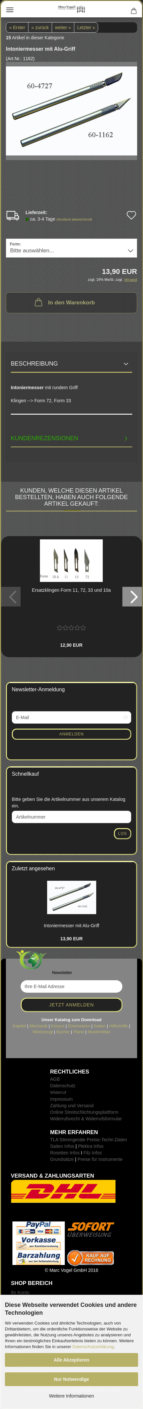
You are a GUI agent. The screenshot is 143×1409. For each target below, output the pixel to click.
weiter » (63, 27)
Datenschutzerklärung (93, 1346)
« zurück (40, 27)
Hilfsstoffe (118, 1025)
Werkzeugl (43, 1031)
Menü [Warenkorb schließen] (9, 9)
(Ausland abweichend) (74, 219)
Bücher (63, 1031)
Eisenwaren (79, 1025)
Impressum (61, 1099)
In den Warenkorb (64, 302)
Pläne (78, 1031)
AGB (55, 1079)
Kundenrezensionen (44, 438)
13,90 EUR (71, 938)
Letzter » (86, 27)
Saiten (100, 1025)
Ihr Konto (20, 1292)
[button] (132, 596)
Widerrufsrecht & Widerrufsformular (86, 1118)
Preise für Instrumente (100, 1159)
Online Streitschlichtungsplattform (84, 1112)
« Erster (17, 27)
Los (122, 833)
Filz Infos (92, 1152)
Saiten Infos (62, 1146)
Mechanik (38, 1025)
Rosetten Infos (65, 1152)
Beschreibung (34, 363)
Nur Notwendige (71, 1379)
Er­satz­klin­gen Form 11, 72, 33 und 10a (71, 590)
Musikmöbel (99, 1031)
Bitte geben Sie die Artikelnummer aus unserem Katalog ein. (68, 802)
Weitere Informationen (71, 1396)
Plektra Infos (90, 1146)
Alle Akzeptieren (71, 1360)
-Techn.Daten (113, 1139)
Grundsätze (62, 1159)
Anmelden (71, 734)
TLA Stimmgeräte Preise (75, 1139)
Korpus (57, 1025)
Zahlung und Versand (72, 1105)
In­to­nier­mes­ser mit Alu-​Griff (71, 925)
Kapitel (19, 1025)
